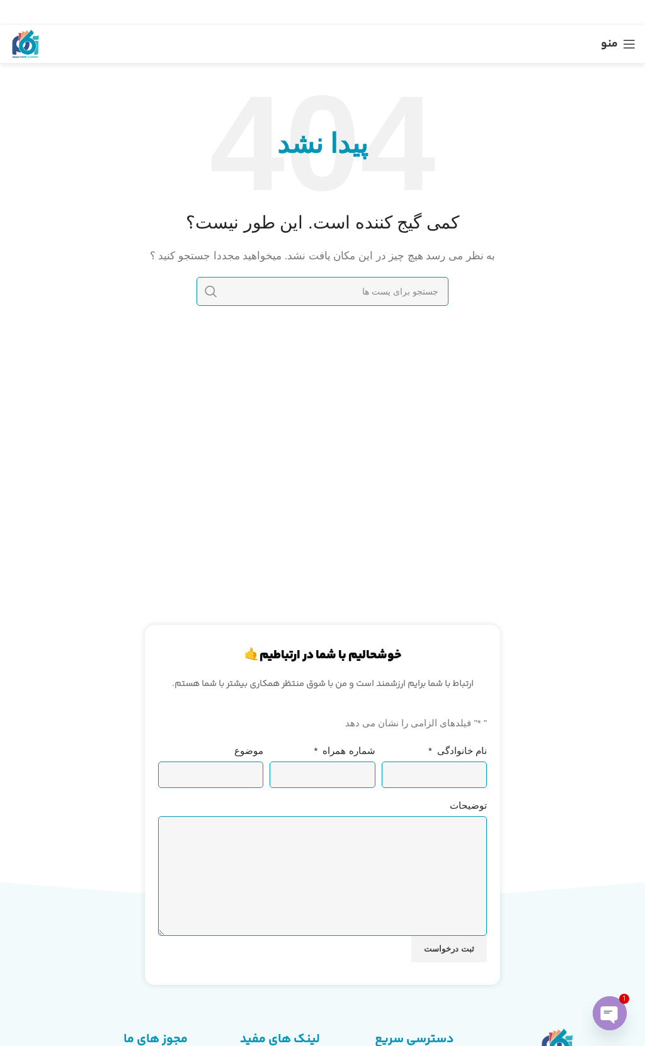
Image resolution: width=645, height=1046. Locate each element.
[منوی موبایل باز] (618, 44)
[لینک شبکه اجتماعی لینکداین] (308, 12)
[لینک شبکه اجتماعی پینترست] (324, 12)
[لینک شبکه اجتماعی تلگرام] (292, 12)
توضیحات (468, 805)
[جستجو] (322, 291)
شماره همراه (344, 750)
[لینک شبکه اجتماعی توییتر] (340, 12)
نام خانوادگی (457, 750)
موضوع (248, 750)
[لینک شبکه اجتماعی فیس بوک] (355, 12)
